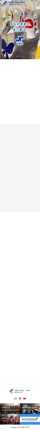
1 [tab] (17, 56)
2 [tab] (20, 56)
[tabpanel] (20, 29)
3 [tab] (23, 56)
